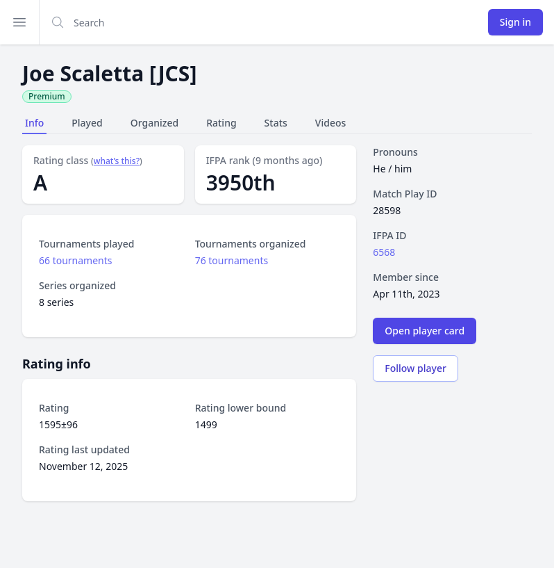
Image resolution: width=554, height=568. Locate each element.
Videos (330, 122)
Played (87, 122)
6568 (384, 252)
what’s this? (117, 161)
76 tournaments (232, 260)
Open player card (424, 330)
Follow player (415, 368)
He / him (392, 168)
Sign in (515, 22)
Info (34, 122)
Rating (221, 122)
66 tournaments (75, 260)
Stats (276, 122)
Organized (154, 122)
